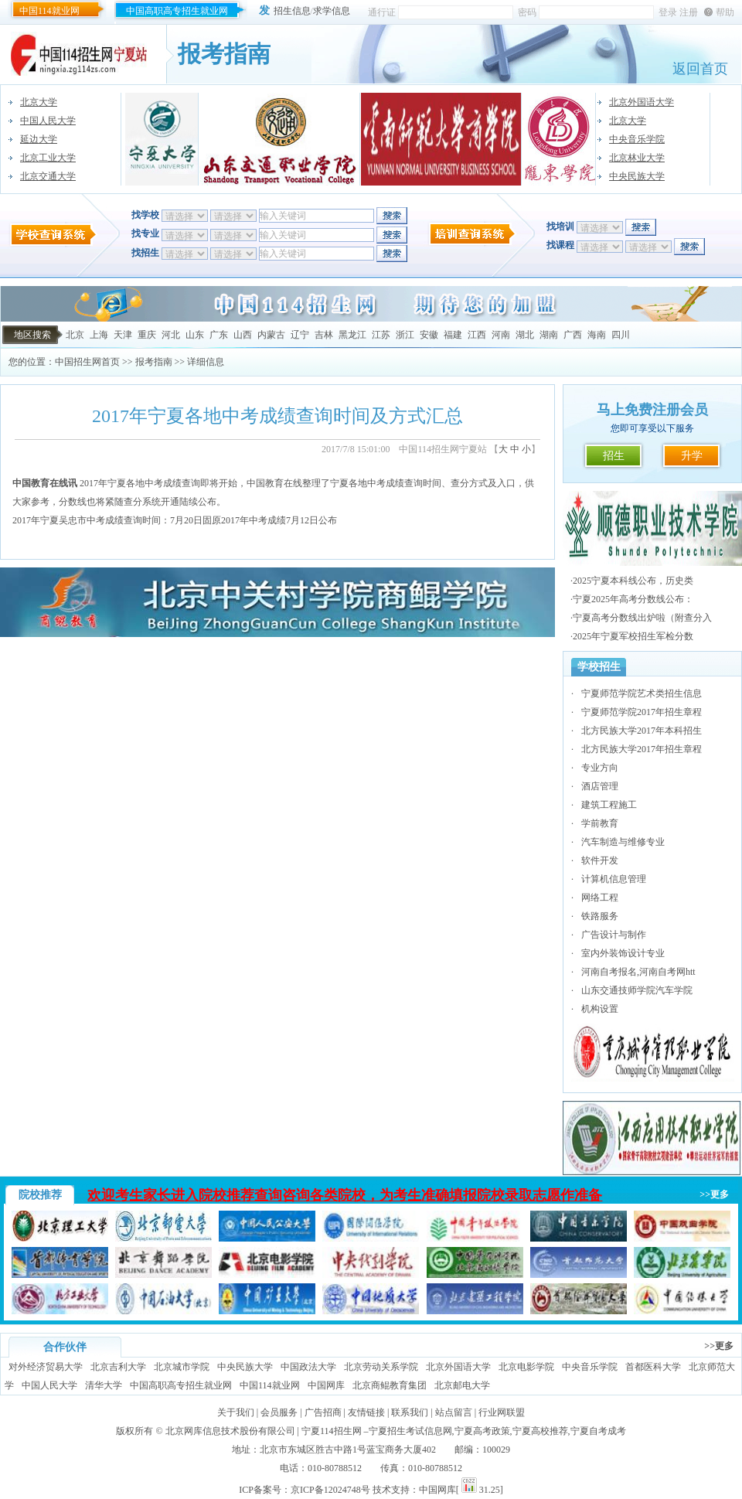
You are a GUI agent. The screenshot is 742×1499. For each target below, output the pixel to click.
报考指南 (153, 361)
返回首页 (700, 69)
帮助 (725, 12)
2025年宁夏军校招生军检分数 (633, 636)
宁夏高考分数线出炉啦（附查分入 (642, 617)
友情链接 (366, 1412)
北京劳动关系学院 (381, 1366)
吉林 (324, 334)
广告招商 (323, 1412)
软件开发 (599, 860)
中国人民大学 (48, 120)
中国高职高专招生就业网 (177, 10)
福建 (453, 334)
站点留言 (453, 1412)
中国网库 (326, 1385)
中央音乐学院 (637, 139)
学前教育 (599, 823)
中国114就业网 (49, 10)
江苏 (381, 334)
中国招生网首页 (87, 361)
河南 (501, 334)
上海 (99, 334)
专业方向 (599, 767)
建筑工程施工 (609, 804)
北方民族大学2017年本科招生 (641, 730)
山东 (195, 334)
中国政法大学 (308, 1366)
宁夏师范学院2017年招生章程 (641, 712)
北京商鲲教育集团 (389, 1385)
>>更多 (714, 1194)
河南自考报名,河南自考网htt (638, 971)
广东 (218, 334)
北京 (75, 334)
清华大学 (103, 1385)
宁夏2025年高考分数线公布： (633, 599)
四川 (620, 334)
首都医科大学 (653, 1366)
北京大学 (38, 102)
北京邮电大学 (462, 1385)
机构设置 (599, 1008)
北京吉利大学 (118, 1366)
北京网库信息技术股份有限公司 (230, 1431)
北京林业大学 (637, 157)
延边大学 (38, 139)
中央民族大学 (637, 176)
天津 (123, 334)
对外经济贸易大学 (46, 1366)
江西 (477, 334)
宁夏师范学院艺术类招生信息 (641, 693)
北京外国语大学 (641, 102)
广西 (572, 334)
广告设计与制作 (613, 934)
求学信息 (331, 10)
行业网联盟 (501, 1412)
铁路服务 (599, 916)
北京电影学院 (526, 1366)
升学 (692, 456)
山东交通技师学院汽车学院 (637, 990)
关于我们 (235, 1412)
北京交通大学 (48, 176)
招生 (614, 456)
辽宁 (300, 334)
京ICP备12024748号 (330, 1489)
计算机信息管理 (613, 879)
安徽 (429, 334)
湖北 (525, 334)
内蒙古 (271, 334)
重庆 (147, 334)
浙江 (405, 334)
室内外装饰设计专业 (623, 953)
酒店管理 (599, 786)
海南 (596, 334)
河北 (171, 334)
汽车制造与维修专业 (623, 841)
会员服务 (279, 1412)
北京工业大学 (48, 157)
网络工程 (599, 897)
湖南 (548, 334)
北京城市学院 (181, 1366)
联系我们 (409, 1412)
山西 (242, 334)
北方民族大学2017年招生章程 (641, 749)
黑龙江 (352, 334)
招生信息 (292, 10)
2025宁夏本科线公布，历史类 (633, 580)
